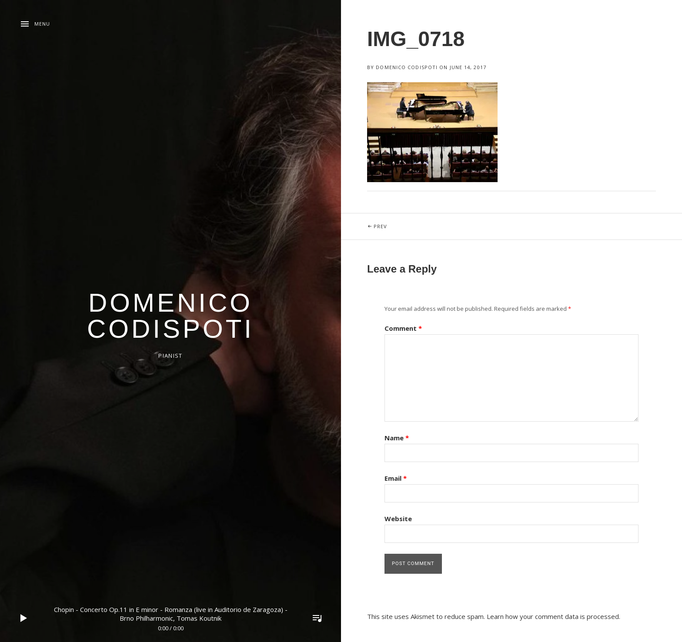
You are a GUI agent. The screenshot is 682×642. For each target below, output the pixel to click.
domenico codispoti (170, 315)
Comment (403, 328)
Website (398, 518)
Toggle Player (317, 618)
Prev (402, 221)
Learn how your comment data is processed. (553, 616)
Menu (42, 23)
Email (395, 478)
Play (23, 618)
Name (396, 437)
